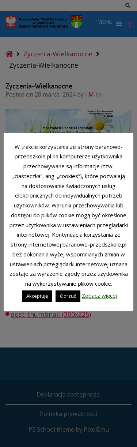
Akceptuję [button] (37, 296)
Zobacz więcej (99, 295)
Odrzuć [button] (68, 296)
